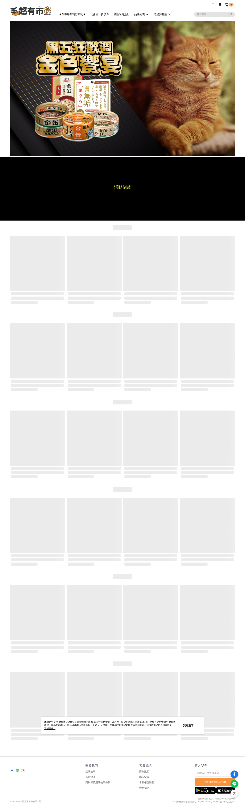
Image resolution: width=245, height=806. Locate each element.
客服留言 (144, 777)
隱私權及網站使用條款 (97, 782)
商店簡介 (90, 777)
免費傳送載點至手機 (215, 782)
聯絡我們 (144, 787)
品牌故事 (90, 771)
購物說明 (144, 771)
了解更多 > (49, 728)
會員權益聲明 (146, 782)
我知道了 (188, 725)
